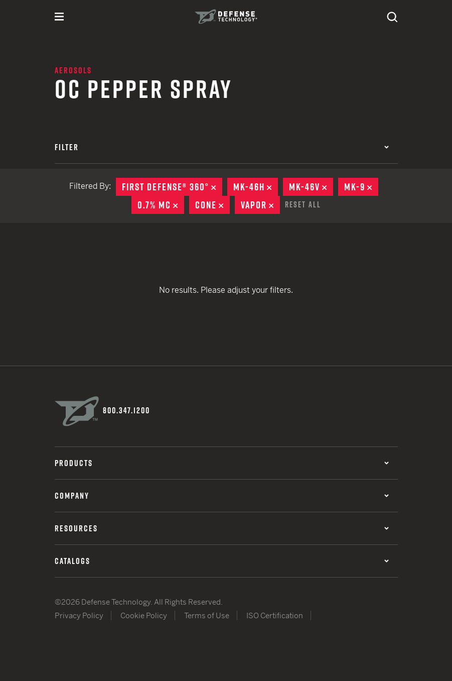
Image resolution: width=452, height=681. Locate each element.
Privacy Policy (79, 615)
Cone (212, 205)
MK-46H (255, 187)
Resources (222, 528)
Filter (222, 147)
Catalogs (222, 561)
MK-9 (361, 187)
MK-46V (311, 187)
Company (222, 496)
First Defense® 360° (172, 187)
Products (222, 463)
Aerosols (73, 70)
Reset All (303, 204)
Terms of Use (206, 615)
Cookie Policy (143, 615)
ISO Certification (274, 615)
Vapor (260, 205)
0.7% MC (160, 205)
